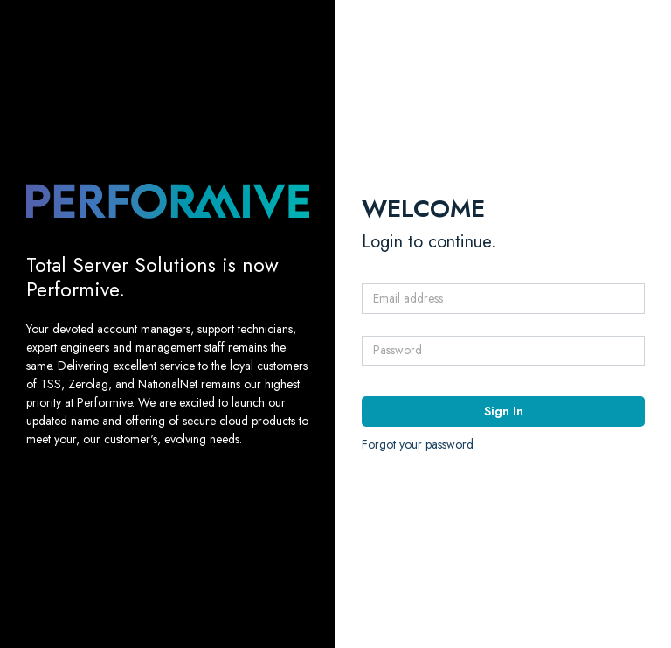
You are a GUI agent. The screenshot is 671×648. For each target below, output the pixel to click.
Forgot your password (418, 444)
